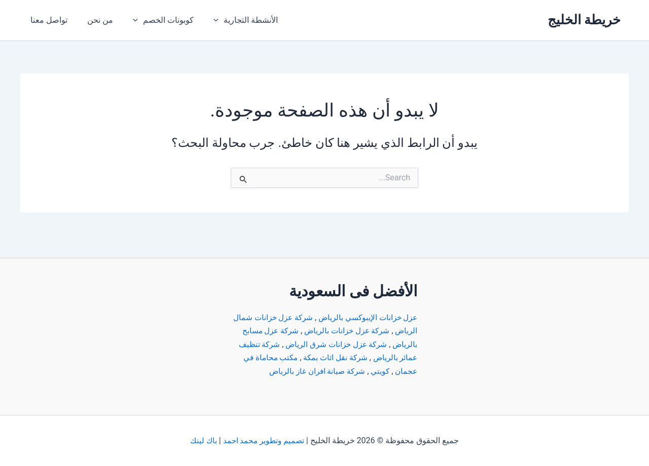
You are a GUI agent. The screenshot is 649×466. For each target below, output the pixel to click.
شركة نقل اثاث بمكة (285, 344)
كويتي (319, 357)
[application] (206, 20)
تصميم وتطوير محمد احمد (263, 440)
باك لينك (201, 440)
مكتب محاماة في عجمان (375, 357)
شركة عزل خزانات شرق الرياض (309, 330)
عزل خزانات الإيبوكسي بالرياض (365, 304)
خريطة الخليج (584, 19)
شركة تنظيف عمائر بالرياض (370, 344)
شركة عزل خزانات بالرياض (321, 317)
